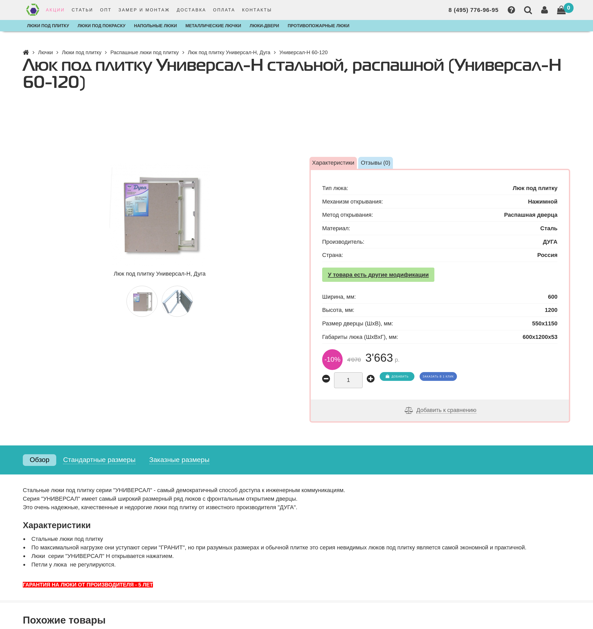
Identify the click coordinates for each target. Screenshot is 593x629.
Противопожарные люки (318, 25)
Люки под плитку (48, 25)
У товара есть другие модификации (378, 274)
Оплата (224, 10)
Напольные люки (155, 25)
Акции (55, 10)
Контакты (257, 10)
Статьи (82, 10)
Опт (106, 10)
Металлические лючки (213, 25)
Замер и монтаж (144, 10)
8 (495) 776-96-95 (474, 10)
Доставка (191, 10)
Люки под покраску (101, 25)
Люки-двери (264, 25)
